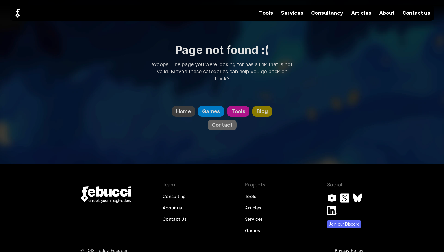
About (386, 13)
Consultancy (327, 13)
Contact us (416, 13)
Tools (266, 13)
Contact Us (175, 219)
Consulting (174, 196)
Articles (361, 13)
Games (252, 231)
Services (292, 13)
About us (172, 208)
